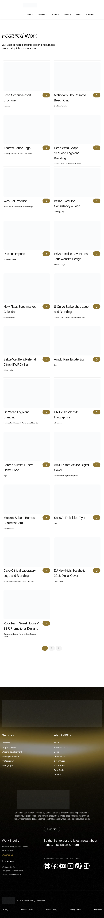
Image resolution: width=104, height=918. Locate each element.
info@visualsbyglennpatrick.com (15, 846)
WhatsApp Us (7, 855)
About (78, 15)
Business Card (59, 164)
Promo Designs (24, 634)
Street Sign (35, 423)
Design (5, 207)
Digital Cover (69, 476)
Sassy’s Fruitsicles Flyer (69, 518)
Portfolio (64, 106)
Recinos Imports (14, 254)
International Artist (17, 154)
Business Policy (26, 910)
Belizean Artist (59, 476)
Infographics (58, 423)
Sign (11, 370)
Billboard (6, 370)
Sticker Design (28, 207)
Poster (15, 634)
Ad (4, 259)
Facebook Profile (70, 164)
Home (30, 15)
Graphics (57, 106)
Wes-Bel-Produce (15, 201)
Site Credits (97, 910)
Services (41, 15)
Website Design (59, 264)
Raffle (14, 259)
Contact (90, 15)
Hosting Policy (74, 910)
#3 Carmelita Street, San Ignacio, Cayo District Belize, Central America (12, 870)
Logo (25, 154)
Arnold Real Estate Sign (69, 359)
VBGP (26, 900)
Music (30, 154)
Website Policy (51, 910)
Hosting (67, 15)
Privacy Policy (74, 858)
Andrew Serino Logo (16, 148)
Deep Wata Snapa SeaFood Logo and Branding (66, 153)
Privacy (5, 910)
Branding (55, 15)
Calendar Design (9, 317)
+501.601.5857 (8, 851)
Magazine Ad (7, 634)
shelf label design (15, 207)
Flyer (79, 317)
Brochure (6, 106)
